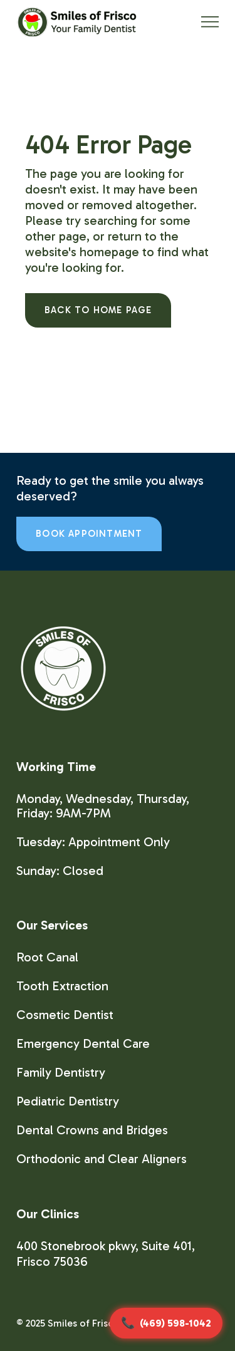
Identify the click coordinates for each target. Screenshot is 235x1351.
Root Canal (47, 957)
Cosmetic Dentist (64, 1014)
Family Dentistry (60, 1072)
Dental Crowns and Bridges (92, 1129)
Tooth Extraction (62, 985)
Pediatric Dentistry (67, 1101)
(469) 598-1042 (175, 1323)
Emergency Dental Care (83, 1043)
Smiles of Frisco (84, 1323)
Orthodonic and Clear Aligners (101, 1158)
